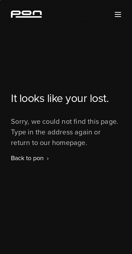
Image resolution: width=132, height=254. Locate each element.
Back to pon (27, 158)
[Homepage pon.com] (26, 15)
